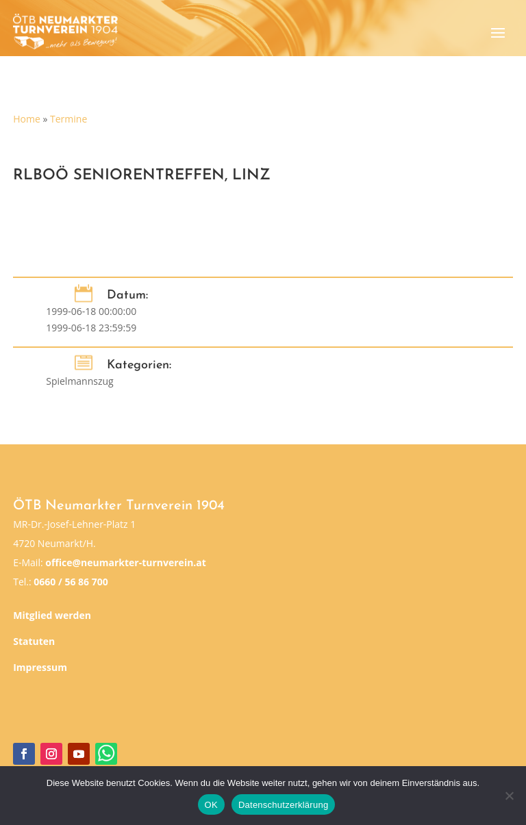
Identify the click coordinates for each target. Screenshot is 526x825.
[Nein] (509, 795)
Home (26, 118)
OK (211, 805)
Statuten (34, 641)
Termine (68, 118)
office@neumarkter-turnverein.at (125, 562)
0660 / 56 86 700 (71, 581)
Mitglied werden (52, 615)
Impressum (40, 667)
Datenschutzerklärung (283, 805)
